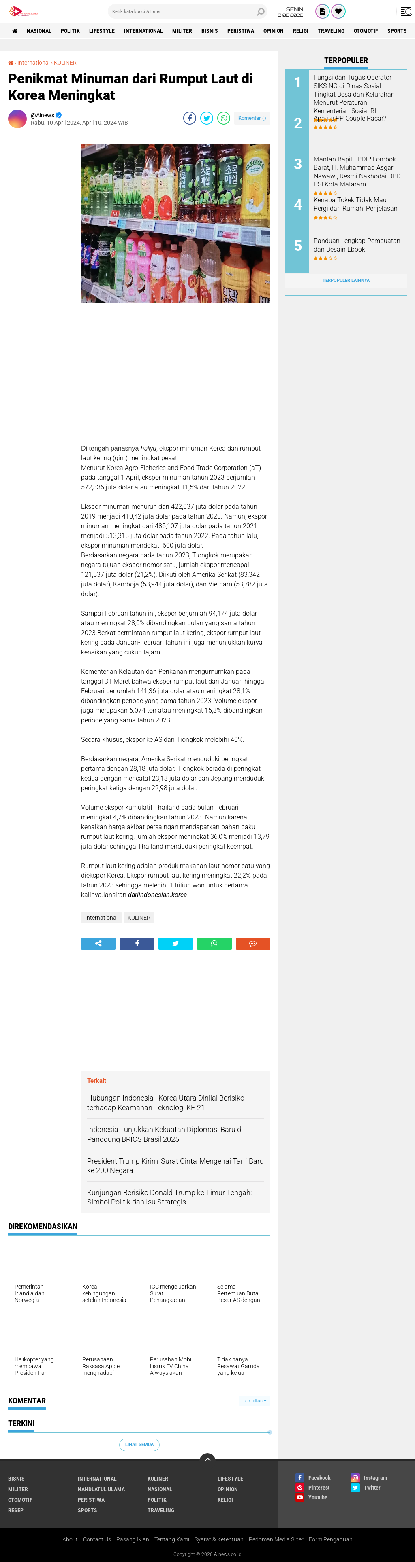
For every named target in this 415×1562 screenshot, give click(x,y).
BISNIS (209, 31)
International (143, 31)
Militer (182, 31)
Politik (70, 31)
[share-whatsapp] (223, 118)
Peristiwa (240, 31)
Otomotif (366, 31)
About (70, 1539)
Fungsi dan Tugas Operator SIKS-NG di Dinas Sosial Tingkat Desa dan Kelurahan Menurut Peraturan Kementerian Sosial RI (354, 94)
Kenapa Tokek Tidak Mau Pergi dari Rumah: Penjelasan (356, 204)
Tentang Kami (171, 1539)
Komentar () (252, 118)
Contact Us (97, 1539)
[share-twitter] (206, 118)
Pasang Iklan (132, 1539)
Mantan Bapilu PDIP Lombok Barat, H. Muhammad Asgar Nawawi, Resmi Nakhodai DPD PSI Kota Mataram (357, 171)
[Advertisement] (40, 255)
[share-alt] (98, 944)
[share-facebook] (189, 118)
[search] (187, 11)
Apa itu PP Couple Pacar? (350, 118)
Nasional (39, 31)
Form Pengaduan (331, 1539)
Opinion (273, 31)
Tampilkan (254, 1400)
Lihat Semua (139, 1444)
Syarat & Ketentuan (219, 1539)
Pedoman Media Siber (276, 1539)
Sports (397, 31)
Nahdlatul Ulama (101, 1489)
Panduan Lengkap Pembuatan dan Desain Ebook (357, 245)
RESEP (16, 1510)
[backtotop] (207, 1461)
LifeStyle (102, 31)
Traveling (331, 31)
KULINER (65, 62)
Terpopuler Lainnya (346, 280)
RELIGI (300, 31)
